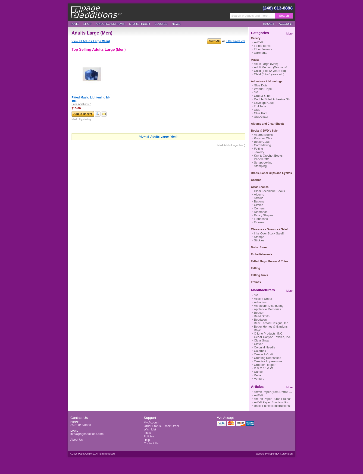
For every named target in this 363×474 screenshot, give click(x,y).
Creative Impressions (268, 361)
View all (91, 41)
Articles (257, 387)
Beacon (259, 312)
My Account (151, 422)
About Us (76, 439)
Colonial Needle (264, 347)
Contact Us (79, 418)
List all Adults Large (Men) (230, 145)
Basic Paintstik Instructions (272, 406)
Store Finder (139, 23)
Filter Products (235, 41)
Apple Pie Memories (267, 309)
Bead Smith (261, 316)
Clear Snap (261, 340)
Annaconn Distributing (268, 305)
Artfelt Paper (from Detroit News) (276, 392)
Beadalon (260, 319)
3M (256, 295)
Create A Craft (263, 354)
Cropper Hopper (264, 365)
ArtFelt (258, 395)
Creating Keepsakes (267, 358)
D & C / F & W (263, 368)
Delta (257, 375)
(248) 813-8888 (278, 8)
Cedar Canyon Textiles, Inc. (272, 337)
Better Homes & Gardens (271, 326)
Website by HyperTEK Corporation (274, 453)
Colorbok (260, 351)
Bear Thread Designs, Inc (271, 323)
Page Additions (96, 12)
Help (147, 440)
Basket (268, 23)
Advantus (260, 302)
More (289, 33)
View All (214, 41)
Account (286, 23)
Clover (258, 344)
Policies (149, 436)
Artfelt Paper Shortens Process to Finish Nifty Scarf (288, 402)
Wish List (150, 429)
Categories (260, 33)
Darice (258, 371)
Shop (87, 23)
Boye (257, 330)
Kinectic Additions (110, 23)
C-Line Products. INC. (268, 333)
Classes (160, 23)
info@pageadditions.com (86, 434)
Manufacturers (263, 290)
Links (147, 433)
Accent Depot (263, 298)
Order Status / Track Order (161, 426)
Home (74, 23)
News (176, 23)
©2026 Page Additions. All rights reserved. (92, 453)
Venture (259, 378)
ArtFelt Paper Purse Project (272, 399)
